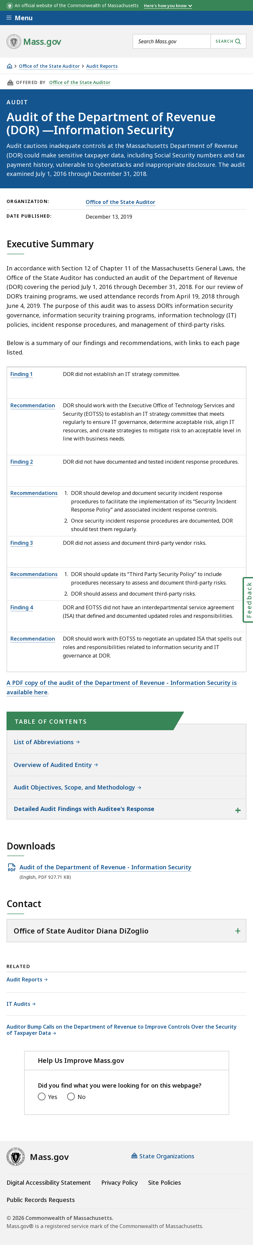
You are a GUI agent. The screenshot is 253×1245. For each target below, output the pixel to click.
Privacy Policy (119, 1182)
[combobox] (189, 41)
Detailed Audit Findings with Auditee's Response (84, 809)
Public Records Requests (41, 1200)
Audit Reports (102, 66)
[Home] (9, 66)
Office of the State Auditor (49, 66)
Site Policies (164, 1182)
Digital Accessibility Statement (49, 1182)
